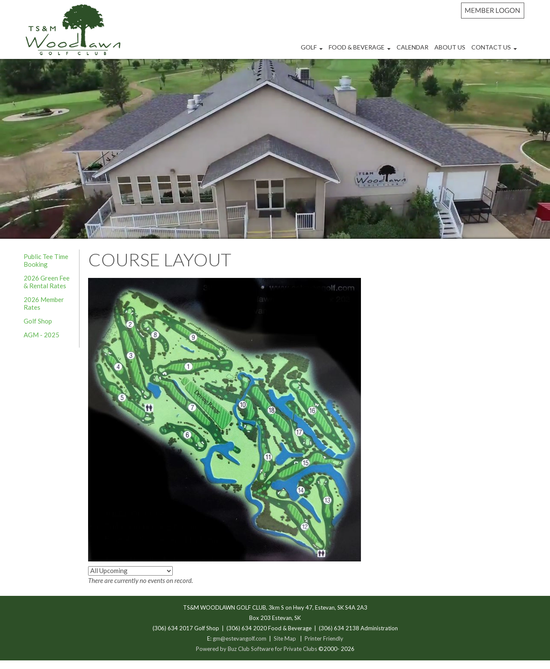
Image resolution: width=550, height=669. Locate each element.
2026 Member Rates (44, 303)
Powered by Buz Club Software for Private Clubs (257, 648)
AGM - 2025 (41, 335)
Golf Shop (38, 321)
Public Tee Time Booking (46, 260)
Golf (313, 50)
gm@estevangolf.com (239, 638)
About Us (449, 47)
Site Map (285, 638)
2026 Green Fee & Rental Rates (47, 282)
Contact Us (495, 50)
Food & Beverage (361, 50)
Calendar (412, 47)
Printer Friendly (324, 638)
